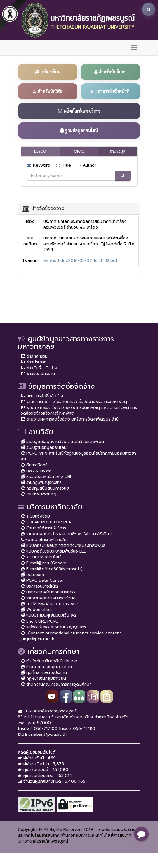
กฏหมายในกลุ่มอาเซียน (43, 678)
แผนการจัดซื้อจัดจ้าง (42, 396)
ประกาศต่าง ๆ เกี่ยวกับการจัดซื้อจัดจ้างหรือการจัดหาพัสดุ (74, 402)
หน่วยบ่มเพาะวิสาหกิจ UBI (46, 477)
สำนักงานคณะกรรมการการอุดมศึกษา (56, 684)
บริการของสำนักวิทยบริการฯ (48, 592)
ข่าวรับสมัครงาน (38, 374)
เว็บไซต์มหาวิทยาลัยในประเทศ (49, 661)
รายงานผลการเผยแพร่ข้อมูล (48, 598)
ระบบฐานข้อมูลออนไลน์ (44, 447)
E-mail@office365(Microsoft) (52, 569)
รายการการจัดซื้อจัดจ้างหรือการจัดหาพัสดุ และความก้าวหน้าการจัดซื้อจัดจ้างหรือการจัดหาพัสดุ (79, 410)
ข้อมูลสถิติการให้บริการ (43, 528)
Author (86, 165)
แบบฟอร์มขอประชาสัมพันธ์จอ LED (54, 551)
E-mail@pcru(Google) (44, 563)
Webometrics (37, 610)
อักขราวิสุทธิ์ (34, 465)
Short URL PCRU (39, 621)
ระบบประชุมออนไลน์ (41, 557)
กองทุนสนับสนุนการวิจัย (45, 488)
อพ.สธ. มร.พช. (36, 471)
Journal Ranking (38, 494)
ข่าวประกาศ (33, 362)
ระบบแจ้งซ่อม (35, 516)
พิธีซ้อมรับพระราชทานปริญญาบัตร (53, 627)
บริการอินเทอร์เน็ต (39, 586)
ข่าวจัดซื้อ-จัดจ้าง (39, 368)
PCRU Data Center (42, 580)
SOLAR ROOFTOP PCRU (47, 522)
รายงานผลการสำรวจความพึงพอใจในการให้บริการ (67, 534)
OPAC (79, 151)
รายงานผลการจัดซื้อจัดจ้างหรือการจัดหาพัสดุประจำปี (70, 419)
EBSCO (40, 151)
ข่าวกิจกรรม (34, 356)
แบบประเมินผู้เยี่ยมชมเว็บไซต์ (48, 615)
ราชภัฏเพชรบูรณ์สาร (41, 482)
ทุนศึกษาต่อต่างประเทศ (44, 673)
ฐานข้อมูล (117, 151)
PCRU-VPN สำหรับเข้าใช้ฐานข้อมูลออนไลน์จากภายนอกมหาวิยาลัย (78, 456)
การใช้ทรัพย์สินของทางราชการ (50, 604)
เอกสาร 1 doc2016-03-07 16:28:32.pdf (80, 261)
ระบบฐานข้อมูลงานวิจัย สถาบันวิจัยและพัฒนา (63, 442)
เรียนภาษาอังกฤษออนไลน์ (46, 667)
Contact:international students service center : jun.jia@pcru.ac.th (71, 636)
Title (63, 165)
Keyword (38, 165)
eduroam (32, 575)
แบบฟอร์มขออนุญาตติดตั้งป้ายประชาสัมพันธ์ (63, 545)
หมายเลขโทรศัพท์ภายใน (44, 540)
